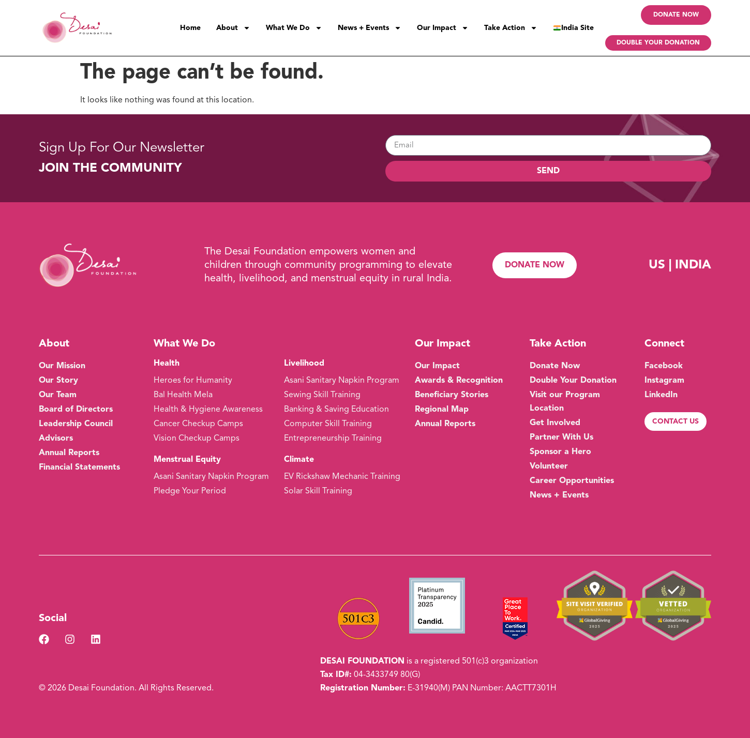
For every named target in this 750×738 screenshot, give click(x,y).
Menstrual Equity (187, 460)
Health (166, 363)
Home (190, 28)
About (233, 28)
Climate (299, 460)
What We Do (294, 28)
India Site (573, 28)
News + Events (369, 28)
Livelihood (304, 363)
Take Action (510, 28)
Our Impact (443, 28)
